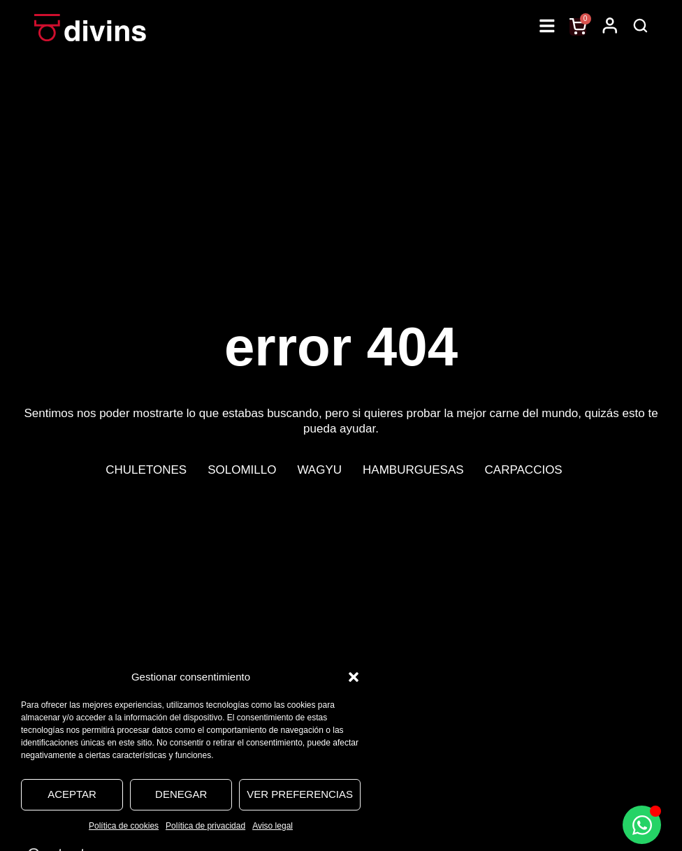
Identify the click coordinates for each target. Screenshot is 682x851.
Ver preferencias (300, 794)
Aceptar (72, 794)
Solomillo (242, 470)
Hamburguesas (413, 470)
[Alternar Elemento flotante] (642, 825)
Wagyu (319, 470)
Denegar (181, 794)
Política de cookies (124, 826)
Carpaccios (524, 470)
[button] (354, 677)
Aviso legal (272, 826)
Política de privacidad (205, 826)
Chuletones (146, 470)
